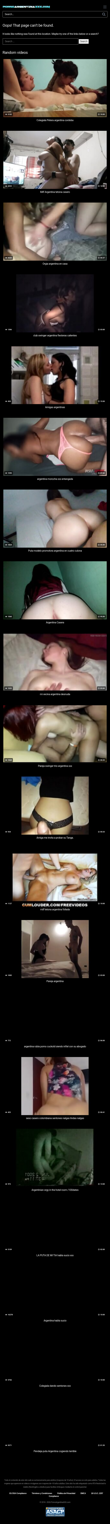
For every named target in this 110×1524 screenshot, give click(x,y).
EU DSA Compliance (18, 1493)
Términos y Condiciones (42, 1493)
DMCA (83, 1493)
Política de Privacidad (66, 1493)
